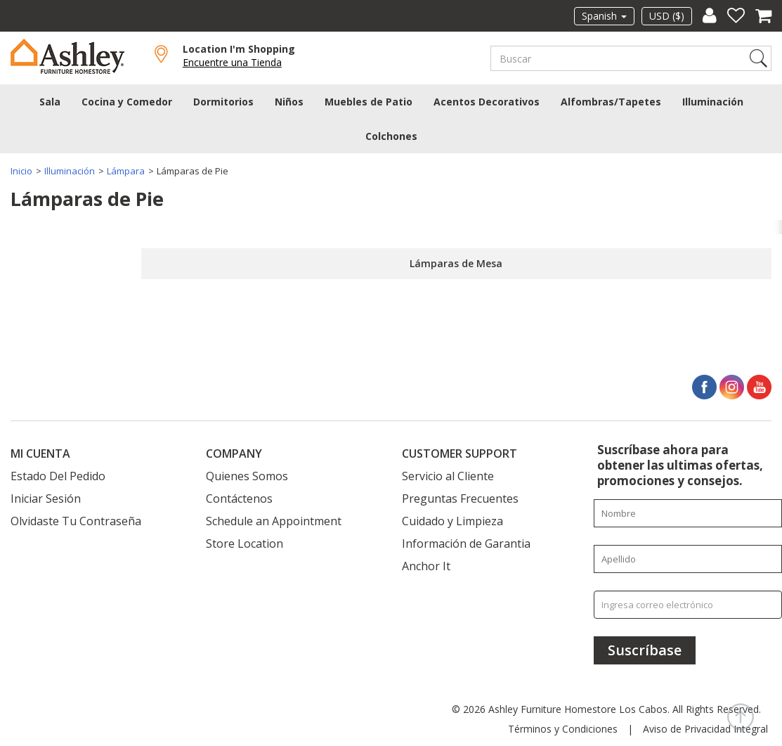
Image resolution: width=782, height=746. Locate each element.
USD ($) (666, 15)
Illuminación (712, 101)
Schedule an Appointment (273, 521)
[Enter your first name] (688, 513)
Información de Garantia (466, 543)
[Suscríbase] (645, 650)
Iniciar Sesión (46, 498)
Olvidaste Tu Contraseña (76, 521)
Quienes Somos (247, 476)
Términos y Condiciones (563, 728)
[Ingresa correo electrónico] (688, 605)
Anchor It (426, 566)
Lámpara (126, 171)
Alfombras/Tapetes (611, 101)
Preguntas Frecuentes (460, 498)
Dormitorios (223, 101)
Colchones (391, 136)
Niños (289, 101)
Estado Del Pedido (58, 476)
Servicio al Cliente (448, 476)
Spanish (604, 15)
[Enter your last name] (688, 559)
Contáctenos (239, 498)
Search (758, 58)
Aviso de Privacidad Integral (705, 728)
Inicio (21, 171)
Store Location (244, 543)
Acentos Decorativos (487, 101)
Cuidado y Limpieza (452, 521)
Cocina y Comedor (127, 101)
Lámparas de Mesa (456, 263)
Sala (49, 101)
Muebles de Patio (368, 101)
